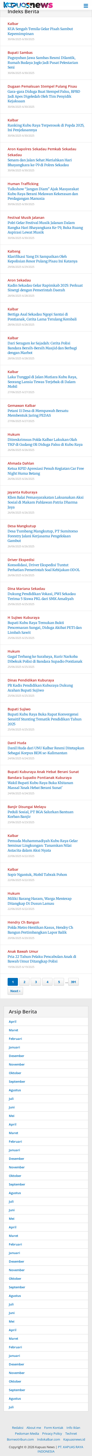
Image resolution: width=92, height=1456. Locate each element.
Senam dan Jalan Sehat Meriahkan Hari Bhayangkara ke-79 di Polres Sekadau (40, 162)
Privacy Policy (52, 1433)
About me (33, 1427)
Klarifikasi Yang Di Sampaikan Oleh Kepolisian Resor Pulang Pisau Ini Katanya (43, 259)
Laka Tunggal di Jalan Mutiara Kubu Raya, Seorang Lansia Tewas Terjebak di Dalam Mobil (42, 382)
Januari (14, 1047)
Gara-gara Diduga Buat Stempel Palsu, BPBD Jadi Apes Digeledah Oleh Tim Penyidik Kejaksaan (44, 96)
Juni (12, 1107)
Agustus (15, 1090)
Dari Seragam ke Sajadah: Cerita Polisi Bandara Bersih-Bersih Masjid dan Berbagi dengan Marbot (42, 348)
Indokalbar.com (48, 1439)
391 (73, 982)
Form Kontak (53, 1427)
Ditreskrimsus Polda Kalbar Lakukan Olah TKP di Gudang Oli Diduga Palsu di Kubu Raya (45, 442)
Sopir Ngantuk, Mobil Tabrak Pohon (37, 874)
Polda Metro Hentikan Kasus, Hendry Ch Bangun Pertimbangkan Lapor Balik (40, 930)
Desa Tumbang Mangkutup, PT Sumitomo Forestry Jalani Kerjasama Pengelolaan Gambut (43, 536)
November (17, 1064)
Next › (15, 991)
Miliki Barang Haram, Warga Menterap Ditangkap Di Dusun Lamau (40, 901)
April (12, 1021)
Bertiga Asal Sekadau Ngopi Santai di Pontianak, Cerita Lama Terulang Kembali (42, 316)
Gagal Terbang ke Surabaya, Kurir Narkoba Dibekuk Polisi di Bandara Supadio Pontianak (45, 659)
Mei (11, 1116)
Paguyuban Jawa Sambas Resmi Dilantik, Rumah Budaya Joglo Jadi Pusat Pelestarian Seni (43, 63)
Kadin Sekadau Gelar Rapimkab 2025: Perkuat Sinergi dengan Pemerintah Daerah (45, 288)
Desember (16, 1056)
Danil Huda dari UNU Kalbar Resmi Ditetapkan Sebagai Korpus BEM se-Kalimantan (46, 750)
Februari (15, 1038)
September (17, 1081)
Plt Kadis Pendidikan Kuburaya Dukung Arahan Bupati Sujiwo (40, 688)
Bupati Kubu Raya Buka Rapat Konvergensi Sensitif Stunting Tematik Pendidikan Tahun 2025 (44, 719)
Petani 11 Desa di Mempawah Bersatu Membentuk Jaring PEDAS (38, 413)
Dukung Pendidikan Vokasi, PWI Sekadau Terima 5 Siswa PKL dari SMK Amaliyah (42, 596)
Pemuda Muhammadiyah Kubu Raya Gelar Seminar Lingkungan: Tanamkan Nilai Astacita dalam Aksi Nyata (43, 846)
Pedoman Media (27, 1433)
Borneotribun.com (20, 1439)
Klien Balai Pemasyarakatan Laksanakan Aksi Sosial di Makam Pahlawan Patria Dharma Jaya (46, 502)
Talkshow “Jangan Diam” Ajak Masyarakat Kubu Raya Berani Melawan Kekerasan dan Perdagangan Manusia (43, 194)
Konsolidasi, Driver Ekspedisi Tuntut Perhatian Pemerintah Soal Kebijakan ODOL (44, 567)
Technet (71, 1433)
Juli (11, 1098)
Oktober (15, 1073)
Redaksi (17, 1427)
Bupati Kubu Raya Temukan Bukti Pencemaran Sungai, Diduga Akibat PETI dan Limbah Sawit (45, 627)
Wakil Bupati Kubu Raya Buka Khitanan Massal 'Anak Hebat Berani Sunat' (40, 785)
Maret (13, 1030)
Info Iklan (73, 1427)
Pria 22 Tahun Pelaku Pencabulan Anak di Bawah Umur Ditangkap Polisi (42, 959)
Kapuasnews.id (74, 1439)
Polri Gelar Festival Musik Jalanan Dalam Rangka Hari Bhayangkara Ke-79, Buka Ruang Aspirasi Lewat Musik (45, 228)
